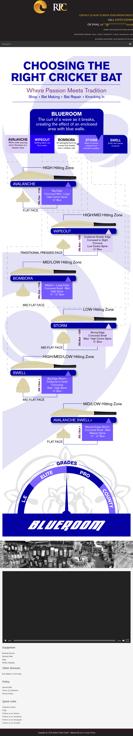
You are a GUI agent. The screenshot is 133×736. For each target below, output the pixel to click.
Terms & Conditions (10, 690)
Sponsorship (7, 687)
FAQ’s (4, 710)
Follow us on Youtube (11, 723)
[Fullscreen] (127, 640)
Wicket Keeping (8, 662)
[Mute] (123, 640)
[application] (66, 607)
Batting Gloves (8, 653)
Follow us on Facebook (11, 716)
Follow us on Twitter (11, 713)
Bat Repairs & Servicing (11, 674)
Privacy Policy (7, 693)
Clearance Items (9, 707)
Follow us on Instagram (12, 719)
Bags (4, 659)
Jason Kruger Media (87, 732)
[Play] (5, 640)
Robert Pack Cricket (66, 6)
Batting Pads (7, 656)
